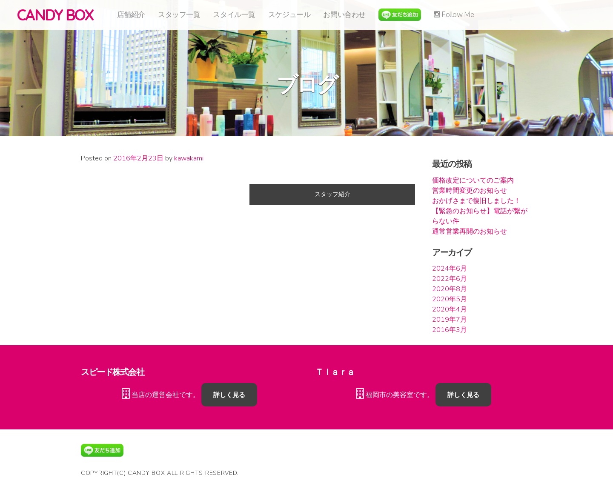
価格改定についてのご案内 (473, 180)
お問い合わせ (344, 15)
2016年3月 (449, 329)
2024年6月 (449, 268)
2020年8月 (449, 289)
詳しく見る (229, 395)
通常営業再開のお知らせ (469, 231)
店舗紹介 (131, 15)
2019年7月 (449, 319)
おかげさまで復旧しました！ (476, 201)
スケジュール (289, 15)
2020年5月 (449, 299)
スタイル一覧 (234, 15)
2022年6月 (449, 278)
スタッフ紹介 (332, 194)
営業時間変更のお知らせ (469, 190)
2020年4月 (449, 309)
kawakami (188, 158)
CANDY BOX (55, 14)
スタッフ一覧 (179, 15)
